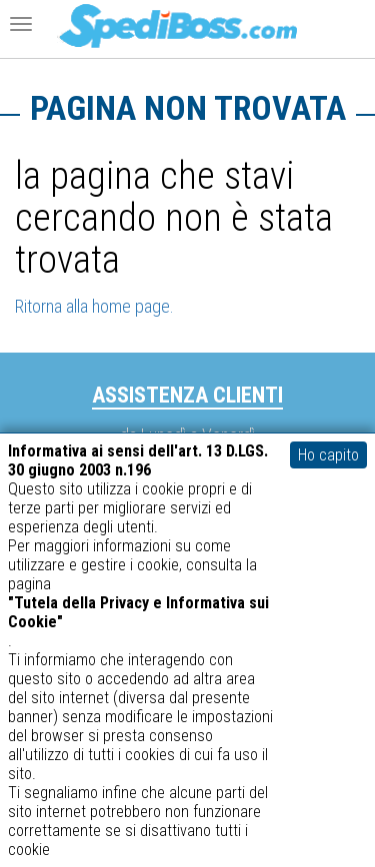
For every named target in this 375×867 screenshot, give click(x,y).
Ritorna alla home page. (94, 306)
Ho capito (328, 454)
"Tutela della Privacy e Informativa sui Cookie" (138, 612)
